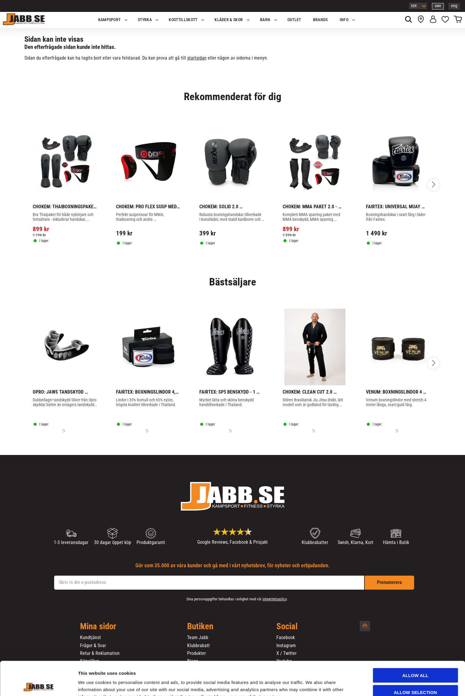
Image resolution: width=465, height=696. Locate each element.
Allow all (415, 643)
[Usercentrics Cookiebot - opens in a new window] (38, 684)
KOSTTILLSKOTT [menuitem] (183, 19)
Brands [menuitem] (320, 19)
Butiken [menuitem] (200, 626)
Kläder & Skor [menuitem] (229, 19)
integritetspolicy (274, 599)
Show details (312, 684)
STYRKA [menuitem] (145, 19)
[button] (445, 20)
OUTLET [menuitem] (294, 19)
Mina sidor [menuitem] (98, 626)
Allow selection (415, 660)
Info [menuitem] (344, 19)
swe (438, 5)
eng (454, 5)
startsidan (196, 58)
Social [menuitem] (287, 626)
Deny (415, 677)
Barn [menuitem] (265, 19)
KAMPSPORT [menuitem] (109, 19)
